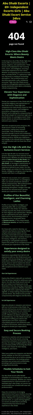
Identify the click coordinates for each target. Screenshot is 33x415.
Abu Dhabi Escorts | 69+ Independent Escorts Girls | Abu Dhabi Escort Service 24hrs (16, 10)
